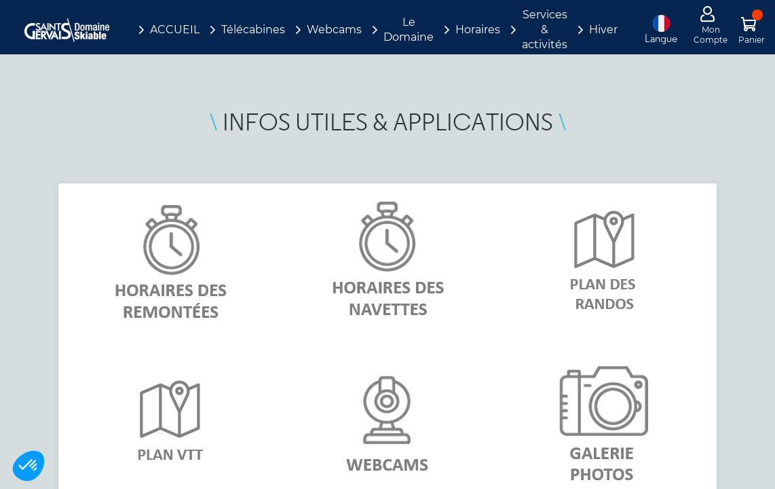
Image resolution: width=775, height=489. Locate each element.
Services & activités (544, 29)
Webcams (334, 29)
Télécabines (253, 29)
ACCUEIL (175, 29)
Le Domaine (408, 29)
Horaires (477, 29)
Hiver (603, 29)
